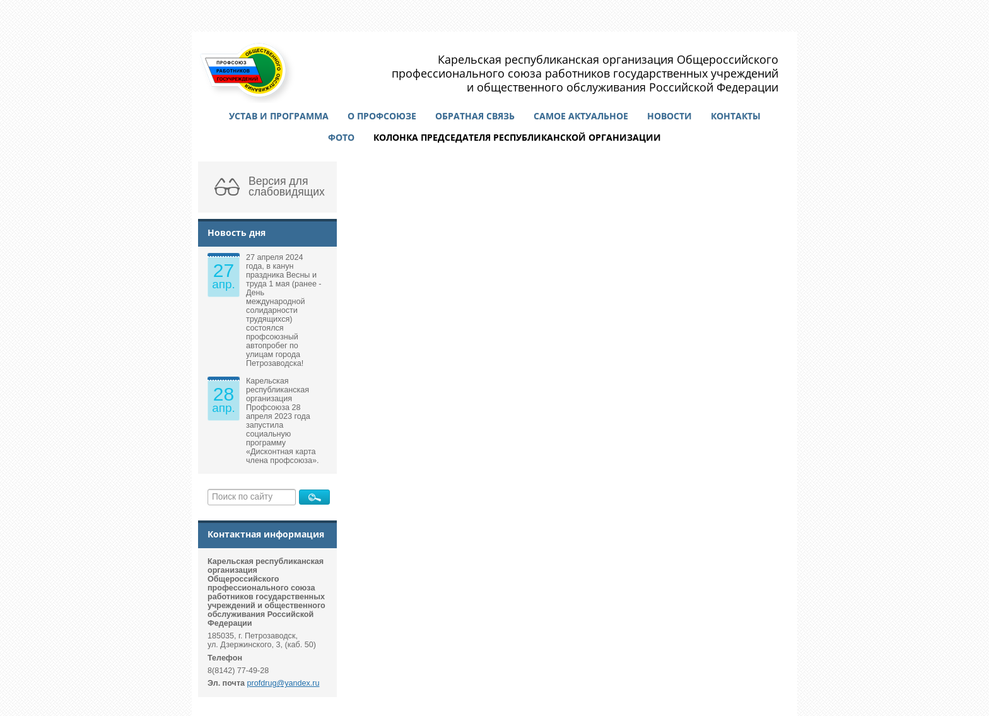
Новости (669, 116)
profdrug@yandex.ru (283, 683)
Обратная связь (475, 116)
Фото (341, 137)
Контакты (736, 116)
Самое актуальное (581, 116)
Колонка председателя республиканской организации (517, 137)
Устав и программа (279, 116)
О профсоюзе (382, 116)
